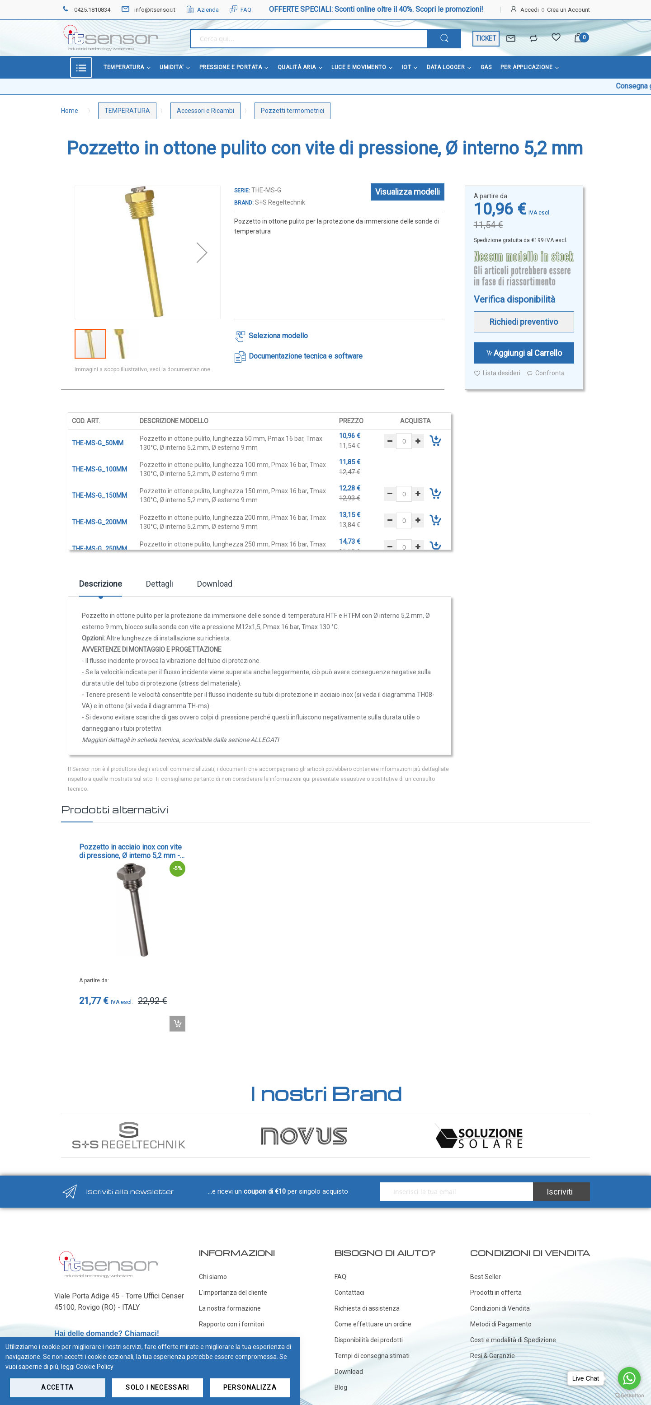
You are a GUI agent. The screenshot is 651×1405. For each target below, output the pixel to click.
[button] (202, 252)
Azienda (202, 9)
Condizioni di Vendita (500, 1308)
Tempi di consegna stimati (372, 1355)
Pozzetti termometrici (292, 110)
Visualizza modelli (407, 191)
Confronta (545, 373)
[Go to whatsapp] (629, 1378)
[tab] (100, 587)
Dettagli (159, 583)
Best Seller (485, 1276)
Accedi (529, 9)
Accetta (57, 1387)
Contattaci (349, 1292)
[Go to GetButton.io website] (629, 1396)
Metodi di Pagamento (501, 1324)
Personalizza (250, 1387)
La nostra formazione (230, 1308)
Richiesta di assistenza (367, 1308)
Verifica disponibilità (514, 299)
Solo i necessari (157, 1387)
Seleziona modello (278, 335)
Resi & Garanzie (492, 1355)
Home (69, 110)
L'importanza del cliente (233, 1292)
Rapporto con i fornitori (231, 1324)
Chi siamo (213, 1276)
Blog (341, 1387)
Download (214, 583)
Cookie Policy (94, 1366)
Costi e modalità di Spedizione (513, 1340)
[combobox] (308, 38)
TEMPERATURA (127, 110)
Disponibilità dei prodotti (369, 1340)
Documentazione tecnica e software (306, 356)
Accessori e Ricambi (205, 110)
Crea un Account (568, 9)
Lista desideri (497, 373)
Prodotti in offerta (496, 1292)
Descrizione (100, 583)
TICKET (486, 38)
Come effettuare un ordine (373, 1324)
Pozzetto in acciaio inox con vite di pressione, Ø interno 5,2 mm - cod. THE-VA (130, 851)
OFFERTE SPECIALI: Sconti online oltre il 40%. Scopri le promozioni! (376, 9)
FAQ (240, 9)
